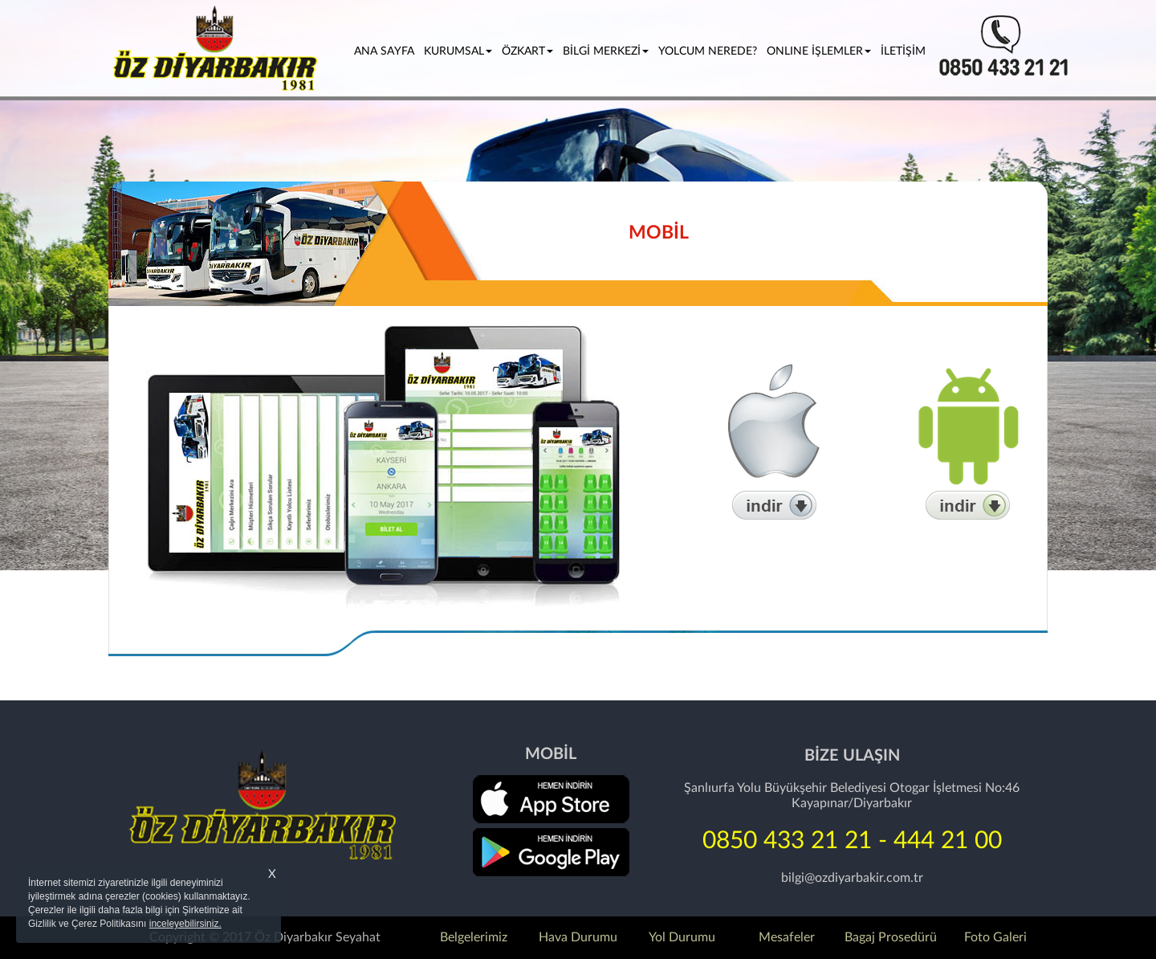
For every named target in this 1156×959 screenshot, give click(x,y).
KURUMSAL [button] (458, 51)
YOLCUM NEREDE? (707, 51)
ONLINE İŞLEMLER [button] (819, 51)
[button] (86, 285)
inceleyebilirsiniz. (185, 923)
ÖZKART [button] (527, 51)
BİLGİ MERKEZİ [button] (606, 51)
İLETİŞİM (903, 51)
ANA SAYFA (386, 50)
